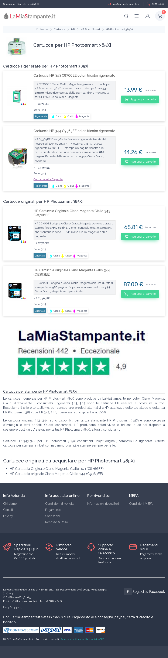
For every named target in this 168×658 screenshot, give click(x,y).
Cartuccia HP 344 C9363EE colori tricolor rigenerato (74, 131)
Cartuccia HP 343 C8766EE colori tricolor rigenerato (74, 75)
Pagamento (53, 509)
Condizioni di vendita (59, 503)
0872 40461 (156, 4)
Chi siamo (10, 503)
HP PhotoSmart (90, 29)
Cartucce (59, 29)
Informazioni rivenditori (103, 503)
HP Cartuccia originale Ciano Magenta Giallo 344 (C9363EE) (72, 272)
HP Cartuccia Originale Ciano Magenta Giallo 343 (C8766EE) (72, 213)
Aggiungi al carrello (140, 99)
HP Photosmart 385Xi (119, 29)
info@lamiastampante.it (124, 4)
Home (41, 29)
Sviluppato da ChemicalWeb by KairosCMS (82, 639)
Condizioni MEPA (140, 503)
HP (73, 29)
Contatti (8, 509)
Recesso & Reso (56, 522)
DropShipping (12, 607)
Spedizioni (52, 516)
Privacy (8, 516)
